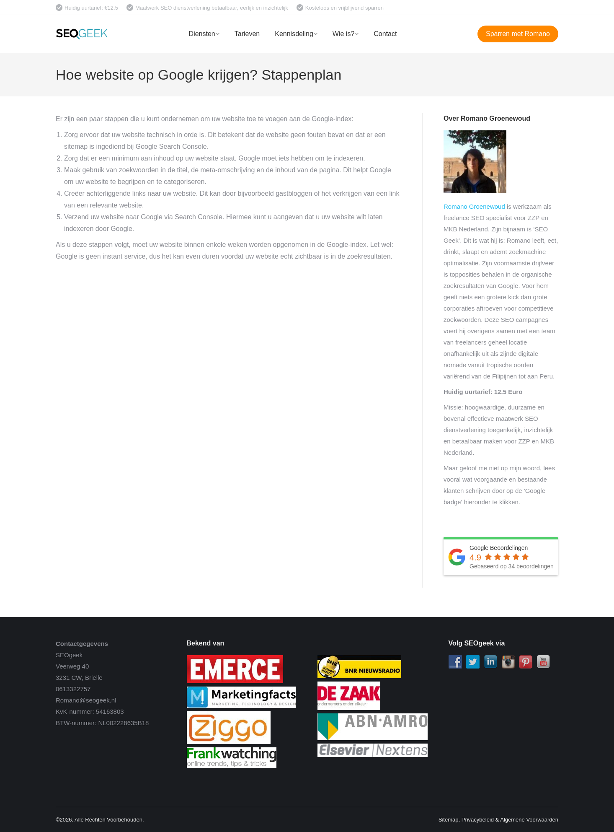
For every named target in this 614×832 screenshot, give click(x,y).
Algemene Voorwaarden (529, 819)
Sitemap (449, 819)
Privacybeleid (478, 819)
